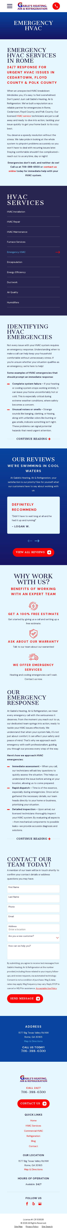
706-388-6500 (33, 1051)
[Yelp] (33, 1203)
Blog (33, 1141)
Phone (11, 906)
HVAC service (24, 116)
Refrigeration (33, 1136)
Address (12, 926)
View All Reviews (33, 552)
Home (33, 1120)
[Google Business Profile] (40, 1203)
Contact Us (33, 1104)
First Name (13, 887)
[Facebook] (27, 1203)
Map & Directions (33, 1041)
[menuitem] (33, 213)
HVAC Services (33, 1125)
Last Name (13, 897)
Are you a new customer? (21, 936)
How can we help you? (19, 946)
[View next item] (37, 541)
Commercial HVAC (33, 1130)
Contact (33, 1146)
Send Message (25, 999)
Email (11, 916)
